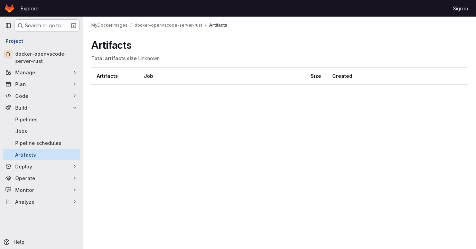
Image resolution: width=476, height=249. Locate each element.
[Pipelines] (41, 119)
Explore (30, 8)
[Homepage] (9, 8)
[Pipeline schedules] (41, 142)
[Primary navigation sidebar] (8, 25)
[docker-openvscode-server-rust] (41, 57)
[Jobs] (41, 131)
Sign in (460, 8)
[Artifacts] (41, 154)
